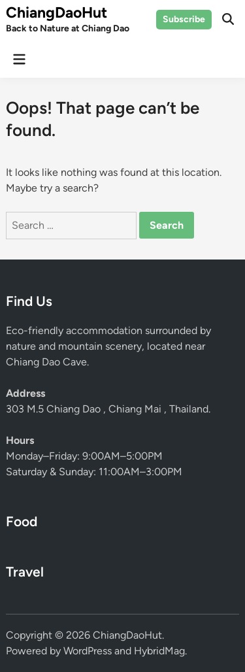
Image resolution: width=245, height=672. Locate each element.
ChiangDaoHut (56, 12)
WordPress (87, 651)
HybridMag (159, 651)
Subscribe (184, 19)
